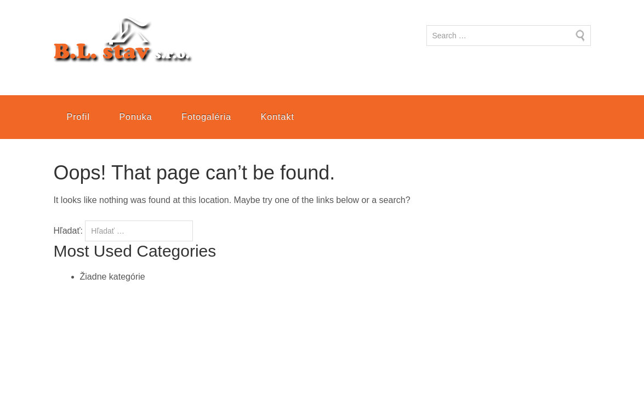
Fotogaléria (206, 116)
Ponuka (135, 116)
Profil (78, 116)
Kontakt (277, 116)
